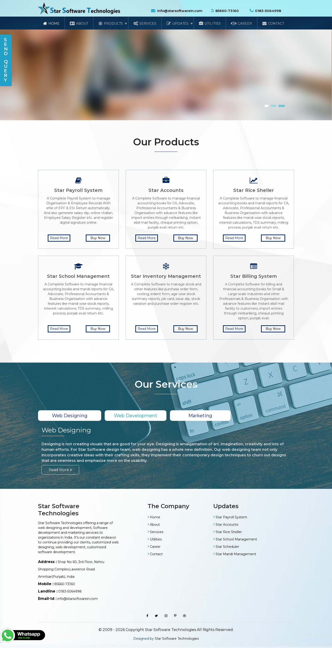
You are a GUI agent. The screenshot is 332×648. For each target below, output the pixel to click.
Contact (273, 23)
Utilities (210, 23)
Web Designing (69, 415)
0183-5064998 (268, 11)
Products (110, 23)
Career (241, 23)
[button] (267, 106)
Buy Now (97, 238)
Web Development (135, 415)
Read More (59, 238)
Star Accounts (227, 524)
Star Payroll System (231, 517)
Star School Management (236, 539)
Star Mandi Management (236, 554)
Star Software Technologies (177, 638)
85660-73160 (227, 11)
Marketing (200, 415)
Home (51, 23)
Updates (178, 23)
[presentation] (0, 123)
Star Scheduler (227, 547)
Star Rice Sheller (229, 532)
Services (144, 23)
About (79, 23)
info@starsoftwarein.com (179, 11)
